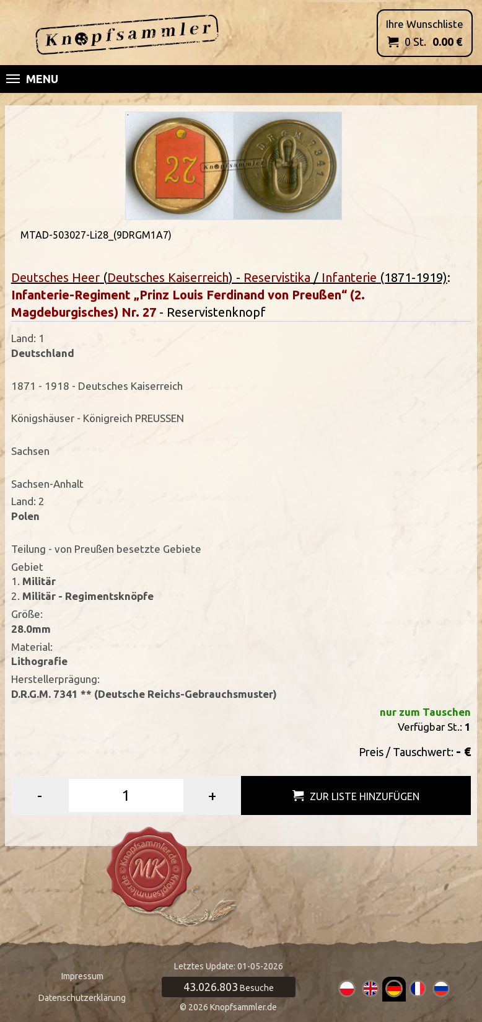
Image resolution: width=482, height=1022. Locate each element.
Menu (32, 79)
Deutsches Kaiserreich (168, 277)
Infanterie (349, 277)
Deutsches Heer (55, 277)
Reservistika (276, 277)
